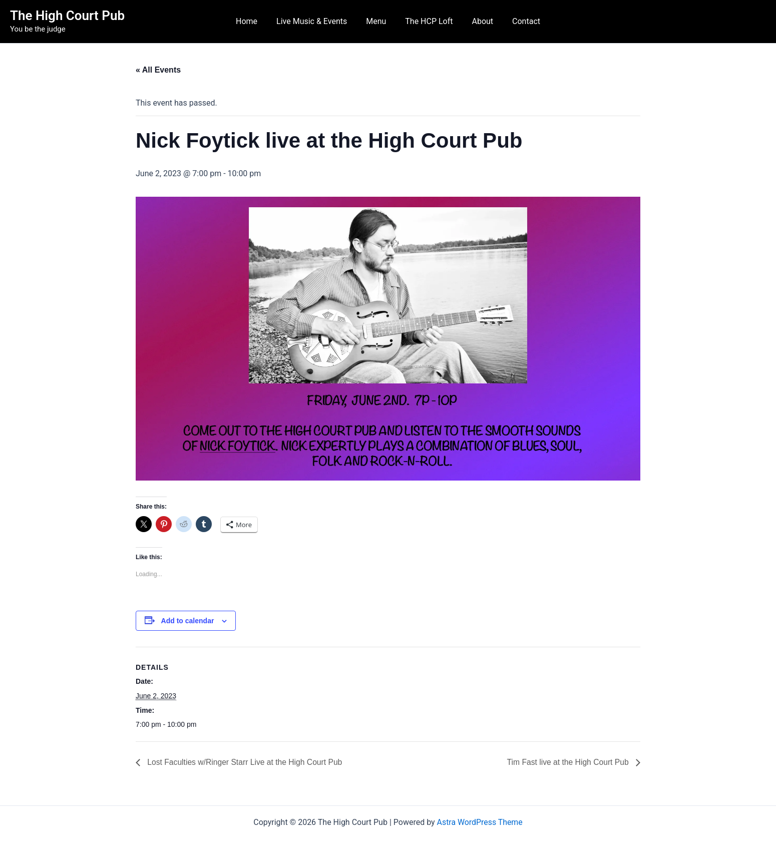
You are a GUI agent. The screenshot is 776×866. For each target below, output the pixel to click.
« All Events (158, 70)
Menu (377, 21)
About (478, 21)
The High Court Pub (67, 15)
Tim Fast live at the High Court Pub (567, 762)
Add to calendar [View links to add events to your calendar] (187, 621)
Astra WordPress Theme (480, 822)
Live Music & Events (316, 21)
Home (254, 21)
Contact (519, 21)
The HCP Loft (427, 21)
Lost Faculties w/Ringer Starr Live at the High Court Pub (245, 762)
